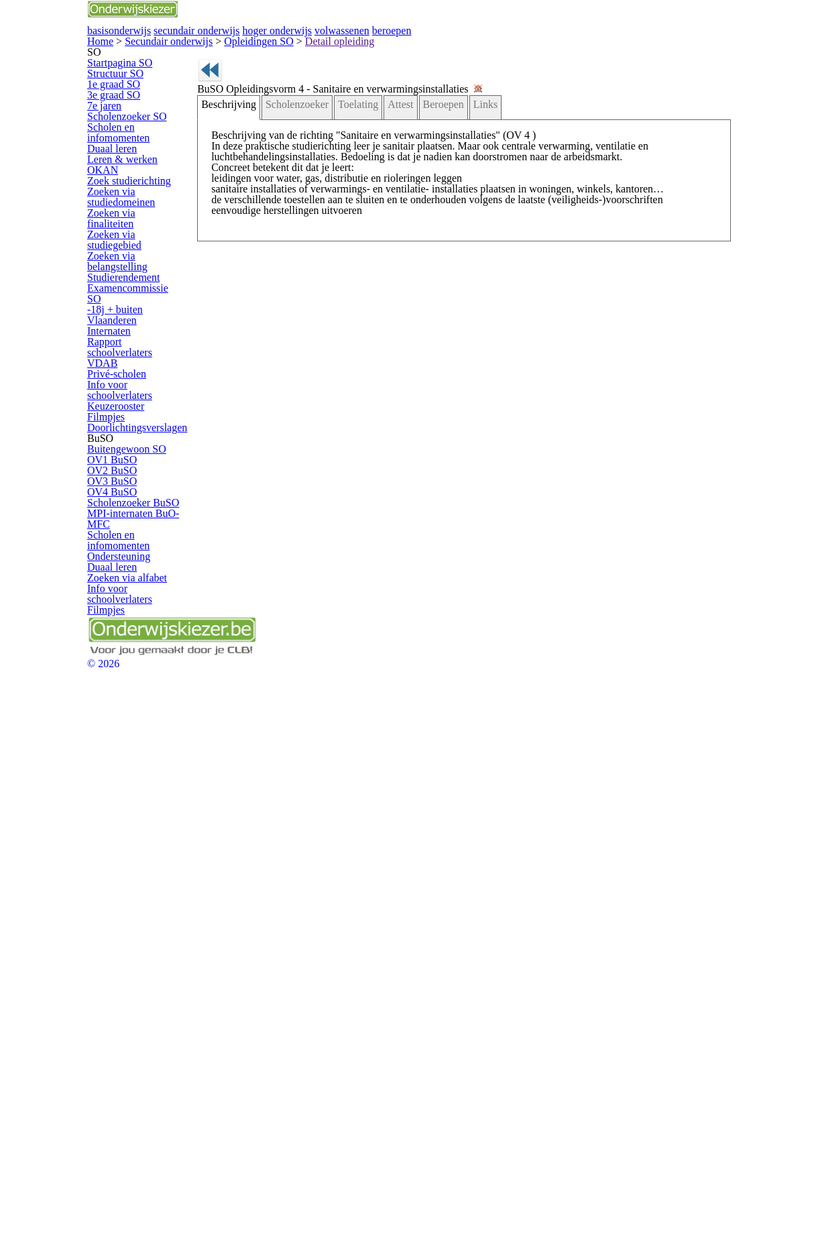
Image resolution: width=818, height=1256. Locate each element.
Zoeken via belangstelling (129, 511)
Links (460, 211)
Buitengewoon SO (137, 804)
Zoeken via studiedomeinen (133, 433)
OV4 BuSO (124, 896)
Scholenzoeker (296, 211)
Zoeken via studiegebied (148, 484)
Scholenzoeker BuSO (143, 919)
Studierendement (135, 539)
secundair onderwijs (358, 45)
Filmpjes (119, 733)
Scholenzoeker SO (138, 282)
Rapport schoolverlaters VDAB (147, 635)
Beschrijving (237, 211)
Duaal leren (125, 337)
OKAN (116, 383)
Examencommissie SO (146, 562)
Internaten (122, 609)
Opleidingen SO (200, 101)
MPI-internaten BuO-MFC (142, 946)
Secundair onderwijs (144, 101)
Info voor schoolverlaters (148, 686)
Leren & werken (133, 360)
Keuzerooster (128, 709)
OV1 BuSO (124, 827)
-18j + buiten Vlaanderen (149, 585)
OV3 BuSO (124, 873)
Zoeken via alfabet (137, 1052)
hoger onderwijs (475, 45)
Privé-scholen (129, 664)
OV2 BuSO (124, 850)
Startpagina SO (132, 167)
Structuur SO (128, 190)
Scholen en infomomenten (130, 309)
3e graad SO (127, 236)
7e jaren (118, 259)
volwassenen (577, 45)
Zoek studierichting (138, 406)
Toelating (349, 211)
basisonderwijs (243, 45)
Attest (385, 211)
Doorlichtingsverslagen (145, 755)
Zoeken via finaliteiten (143, 461)
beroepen (665, 45)
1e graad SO (127, 213)
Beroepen (423, 211)
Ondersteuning (131, 1006)
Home (101, 101)
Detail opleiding (249, 101)
